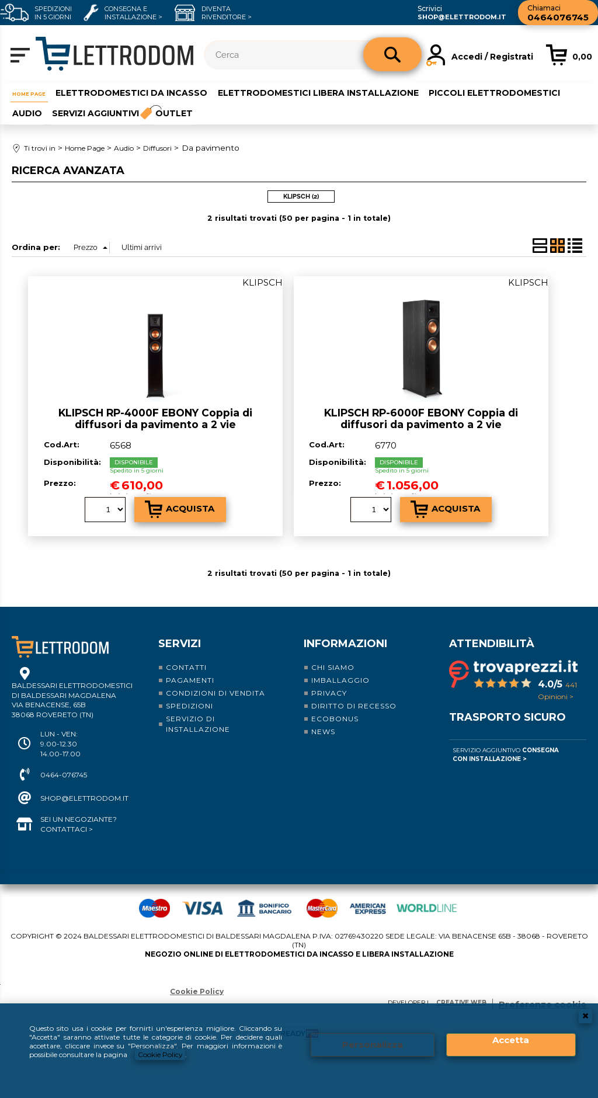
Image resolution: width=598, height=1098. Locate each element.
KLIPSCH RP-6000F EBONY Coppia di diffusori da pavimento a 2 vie (421, 413)
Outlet (319, 110)
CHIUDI (585, 1016)
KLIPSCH (262, 276)
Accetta (510, 1040)
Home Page (37, 91)
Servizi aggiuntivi (236, 110)
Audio (167, 110)
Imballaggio (340, 674)
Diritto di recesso (354, 700)
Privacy (329, 687)
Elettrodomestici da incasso (149, 91)
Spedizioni (189, 700)
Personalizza (372, 1045)
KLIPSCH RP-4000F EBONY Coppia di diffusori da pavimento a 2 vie (155, 413)
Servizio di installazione (198, 718)
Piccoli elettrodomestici (76, 110)
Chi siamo (332, 661)
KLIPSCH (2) (301, 191)
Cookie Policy (160, 1054)
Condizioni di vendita (215, 687)
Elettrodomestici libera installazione (336, 91)
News (323, 725)
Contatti (186, 661)
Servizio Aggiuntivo (506, 749)
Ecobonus (335, 712)
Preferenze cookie (542, 999)
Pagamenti (190, 674)
